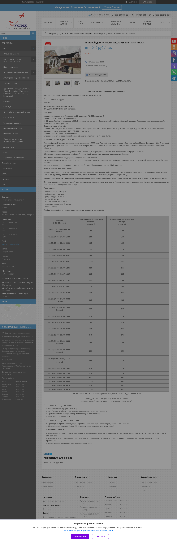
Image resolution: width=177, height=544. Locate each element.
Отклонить (100, 536)
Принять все (80, 536)
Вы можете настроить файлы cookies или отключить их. (87, 530)
